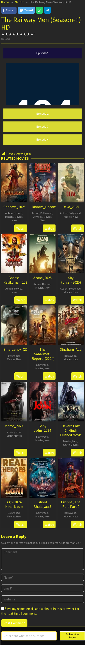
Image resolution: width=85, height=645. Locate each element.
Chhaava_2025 (14, 206)
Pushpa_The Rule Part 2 (70, 504)
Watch (20, 228)
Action (9, 213)
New (14, 220)
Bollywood (46, 213)
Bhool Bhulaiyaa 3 (42, 504)
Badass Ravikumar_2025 (16, 280)
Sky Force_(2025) (71, 280)
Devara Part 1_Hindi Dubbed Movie (71, 430)
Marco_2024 (14, 425)
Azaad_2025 (42, 277)
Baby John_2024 (42, 428)
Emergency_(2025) (17, 349)
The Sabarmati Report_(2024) (43, 354)
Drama (18, 213)
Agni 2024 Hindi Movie (14, 504)
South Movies (14, 435)
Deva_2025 (71, 206)
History (9, 216)
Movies (18, 216)
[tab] (42, 53)
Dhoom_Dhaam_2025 (48, 206)
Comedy (37, 216)
